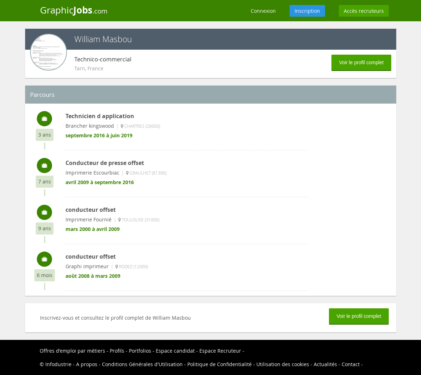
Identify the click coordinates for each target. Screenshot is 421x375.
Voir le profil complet (361, 62)
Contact (351, 364)
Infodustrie (58, 364)
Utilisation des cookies (282, 364)
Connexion (263, 10)
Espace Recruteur (220, 350)
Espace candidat (175, 350)
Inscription (307, 10)
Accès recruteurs (364, 10)
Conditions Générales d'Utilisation (142, 364)
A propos (86, 364)
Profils (117, 350)
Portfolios (140, 350)
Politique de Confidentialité (219, 364)
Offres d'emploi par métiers (72, 350)
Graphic (74, 10)
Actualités (325, 364)
